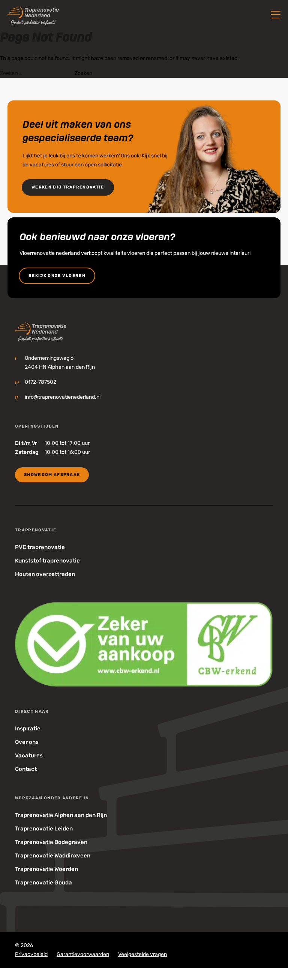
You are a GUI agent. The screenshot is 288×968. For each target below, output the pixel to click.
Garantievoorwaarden (83, 954)
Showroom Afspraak (52, 474)
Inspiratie (27, 728)
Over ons (27, 742)
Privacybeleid (31, 954)
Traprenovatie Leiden (44, 828)
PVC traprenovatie (40, 547)
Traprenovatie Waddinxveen (52, 855)
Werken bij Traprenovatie (68, 187)
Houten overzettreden (45, 574)
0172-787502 (40, 382)
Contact (26, 769)
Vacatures (29, 755)
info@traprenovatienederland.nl (62, 397)
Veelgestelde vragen (142, 954)
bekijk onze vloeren (57, 275)
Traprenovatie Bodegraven (51, 842)
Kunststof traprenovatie (47, 560)
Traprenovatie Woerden (46, 869)
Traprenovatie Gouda (43, 882)
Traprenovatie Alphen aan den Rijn (61, 815)
